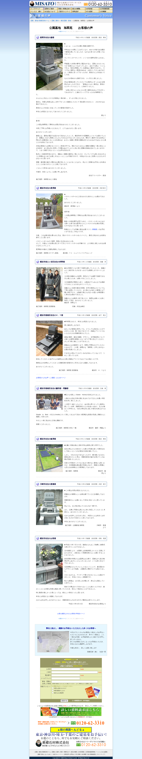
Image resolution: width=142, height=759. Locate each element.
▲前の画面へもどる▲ (71, 729)
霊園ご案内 (55, 20)
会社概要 (83, 754)
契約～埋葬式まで (65, 752)
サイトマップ (100, 754)
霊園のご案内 (55, 752)
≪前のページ (62, 31)
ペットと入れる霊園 (101, 752)
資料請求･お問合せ (69, 754)
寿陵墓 (94, 229)
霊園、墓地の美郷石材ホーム (40, 20)
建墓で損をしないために (44, 754)
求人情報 (77, 754)
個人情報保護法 (91, 754)
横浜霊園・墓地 (66, 20)
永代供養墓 (81, 752)
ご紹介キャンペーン (57, 754)
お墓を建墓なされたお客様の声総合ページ (71, 613)
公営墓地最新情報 (90, 752)
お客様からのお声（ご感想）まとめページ (51, 378)
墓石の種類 (74, 752)
